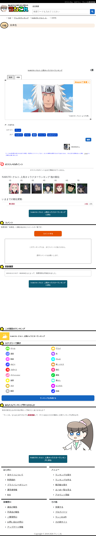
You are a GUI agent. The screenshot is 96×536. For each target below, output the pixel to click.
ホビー (10, 364)
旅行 (55, 369)
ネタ (10, 386)
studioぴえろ (52, 135)
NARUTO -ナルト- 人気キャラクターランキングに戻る (47, 213)
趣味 (55, 375)
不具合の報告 (13, 512)
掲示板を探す (61, 485)
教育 (10, 391)
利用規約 (11, 480)
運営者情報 (12, 490)
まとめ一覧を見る (63, 490)
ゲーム (10, 348)
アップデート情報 (15, 527)
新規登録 (31, 415)
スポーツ (11, 369)
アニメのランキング (21, 18)
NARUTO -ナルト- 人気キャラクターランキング (45, 70)
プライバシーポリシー (17, 485)
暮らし (56, 380)
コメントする (48, 234)
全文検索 (35, 6)
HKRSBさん (75, 147)
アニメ (18, 130)
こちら (86, 153)
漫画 (34, 135)
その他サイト (61, 522)
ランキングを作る (63, 480)
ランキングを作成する (48, 398)
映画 (10, 359)
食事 (10, 380)
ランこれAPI (60, 517)
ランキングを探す (63, 475)
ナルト (27, 135)
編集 (88, 140)
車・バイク (57, 364)
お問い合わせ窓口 (15, 522)
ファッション (13, 375)
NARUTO (19, 135)
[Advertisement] (48, 48)
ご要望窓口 (12, 517)
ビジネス (56, 386)
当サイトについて (15, 475)
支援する (59, 507)
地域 (55, 391)
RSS (9, 495)
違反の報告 (12, 507)
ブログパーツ (61, 512)
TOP (9, 18)
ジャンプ (42, 135)
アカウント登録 (62, 495)
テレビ (56, 359)
